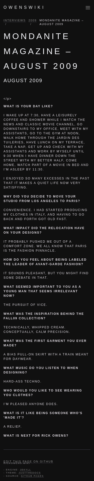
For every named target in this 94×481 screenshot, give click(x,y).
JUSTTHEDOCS (30, 472)
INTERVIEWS (15, 20)
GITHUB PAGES (32, 476)
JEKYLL (25, 469)
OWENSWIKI (24, 7)
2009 (33, 20)
